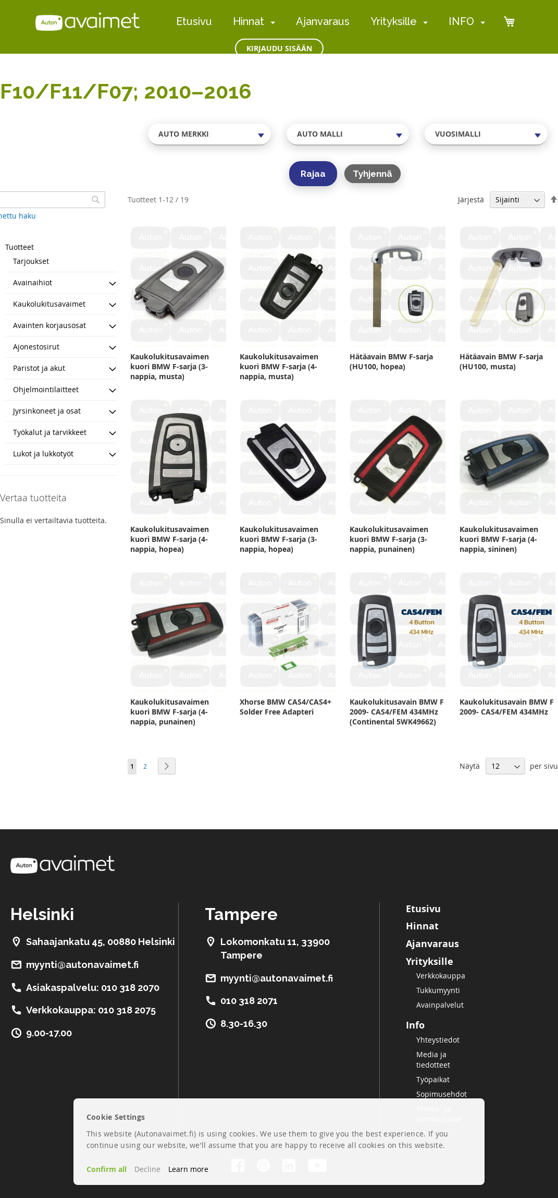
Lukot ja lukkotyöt (43, 453)
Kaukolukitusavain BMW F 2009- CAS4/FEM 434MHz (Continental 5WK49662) (397, 712)
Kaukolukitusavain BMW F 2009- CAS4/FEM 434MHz (507, 707)
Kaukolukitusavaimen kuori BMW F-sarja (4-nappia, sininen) (499, 539)
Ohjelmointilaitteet (46, 389)
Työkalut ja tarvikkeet (49, 432)
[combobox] (209, 134)
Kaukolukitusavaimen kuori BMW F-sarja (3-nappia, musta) (169, 366)
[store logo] (87, 21)
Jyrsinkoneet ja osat (47, 411)
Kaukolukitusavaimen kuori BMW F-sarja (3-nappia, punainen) (389, 539)
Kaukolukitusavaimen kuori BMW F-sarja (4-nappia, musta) (279, 366)
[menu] (331, 21)
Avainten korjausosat (49, 325)
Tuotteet (19, 247)
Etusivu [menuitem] (194, 21)
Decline (147, 1169)
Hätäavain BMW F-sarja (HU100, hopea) (391, 361)
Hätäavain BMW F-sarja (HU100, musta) (501, 361)
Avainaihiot (32, 282)
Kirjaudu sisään (279, 48)
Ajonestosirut (36, 347)
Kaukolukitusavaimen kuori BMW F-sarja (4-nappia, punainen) (169, 712)
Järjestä (471, 199)
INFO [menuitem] (461, 21)
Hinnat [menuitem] (248, 21)
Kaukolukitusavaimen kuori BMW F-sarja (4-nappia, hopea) (169, 539)
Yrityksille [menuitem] (393, 21)
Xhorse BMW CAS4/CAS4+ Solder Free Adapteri (285, 707)
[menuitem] (270, 22)
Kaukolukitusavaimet (49, 304)
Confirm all (106, 1169)
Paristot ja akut (39, 368)
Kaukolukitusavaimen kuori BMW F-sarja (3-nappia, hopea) (279, 539)
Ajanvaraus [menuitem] (323, 21)
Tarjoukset (31, 261)
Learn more (188, 1169)
